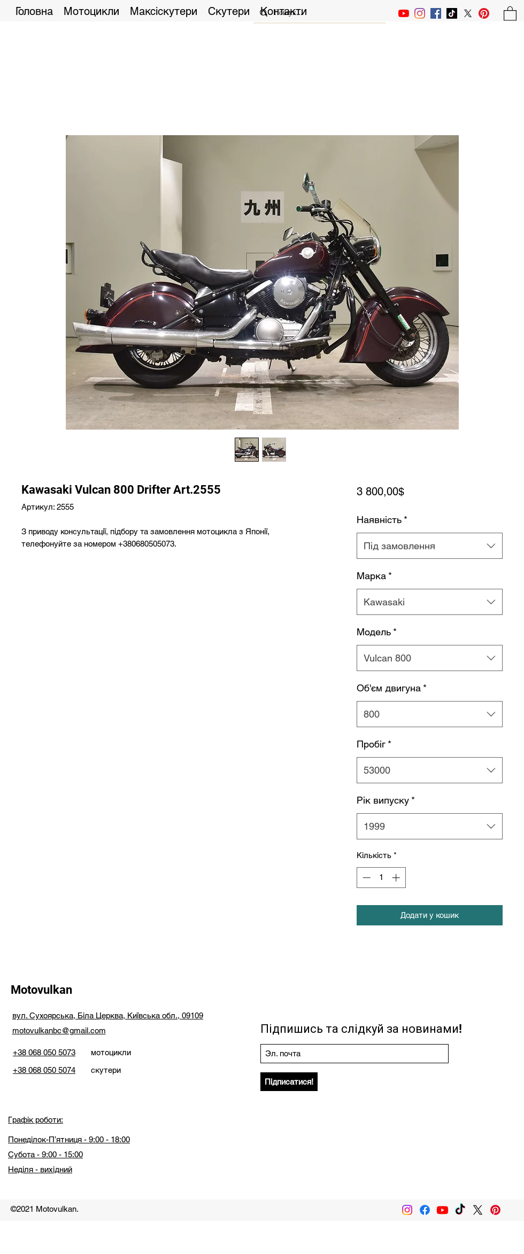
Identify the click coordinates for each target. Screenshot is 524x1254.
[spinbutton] (381, 877)
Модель (377, 631)
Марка (374, 575)
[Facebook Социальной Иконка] (435, 13)
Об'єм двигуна (392, 688)
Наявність (382, 519)
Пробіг (374, 744)
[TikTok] (451, 13)
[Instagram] (419, 13)
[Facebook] (424, 1210)
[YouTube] (403, 13)
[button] (510, 13)
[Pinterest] (484, 13)
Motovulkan (41, 989)
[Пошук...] (318, 12)
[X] (468, 13)
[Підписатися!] (289, 1081)
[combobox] (430, 546)
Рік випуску (386, 800)
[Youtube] (442, 1210)
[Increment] (397, 877)
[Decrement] (365, 877)
